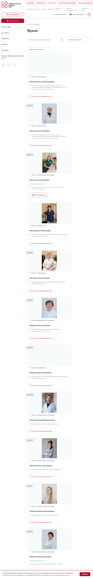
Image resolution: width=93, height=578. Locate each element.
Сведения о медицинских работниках (73, 501)
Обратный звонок (85, 524)
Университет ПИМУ (86, 9)
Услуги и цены (6, 27)
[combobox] (79, 39)
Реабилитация (52, 3)
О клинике (4, 50)
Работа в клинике (54, 494)
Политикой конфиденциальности (60, 575)
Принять (85, 574)
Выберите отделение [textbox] (75, 39)
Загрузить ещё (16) (59, 461)
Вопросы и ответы (58, 9)
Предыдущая (29, 468)
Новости (37, 9)
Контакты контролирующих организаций (74, 507)
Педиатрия (30, 3)
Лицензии (30, 556)
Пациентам (5, 38)
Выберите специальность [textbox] (37, 49)
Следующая (89, 468)
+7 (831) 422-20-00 (35, 524)
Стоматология (40, 3)
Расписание (30, 9)
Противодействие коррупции (67, 556)
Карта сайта (61, 559)
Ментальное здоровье (84, 3)
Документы (51, 9)
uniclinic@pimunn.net (35, 529)
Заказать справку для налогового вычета (12, 57)
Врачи (5, 33)
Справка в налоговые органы (71, 9)
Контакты (4, 44)
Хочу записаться (12, 21)
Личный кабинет (12, 14)
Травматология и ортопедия (67, 3)
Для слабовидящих (35, 551)
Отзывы (43, 9)
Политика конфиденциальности (38, 559)
